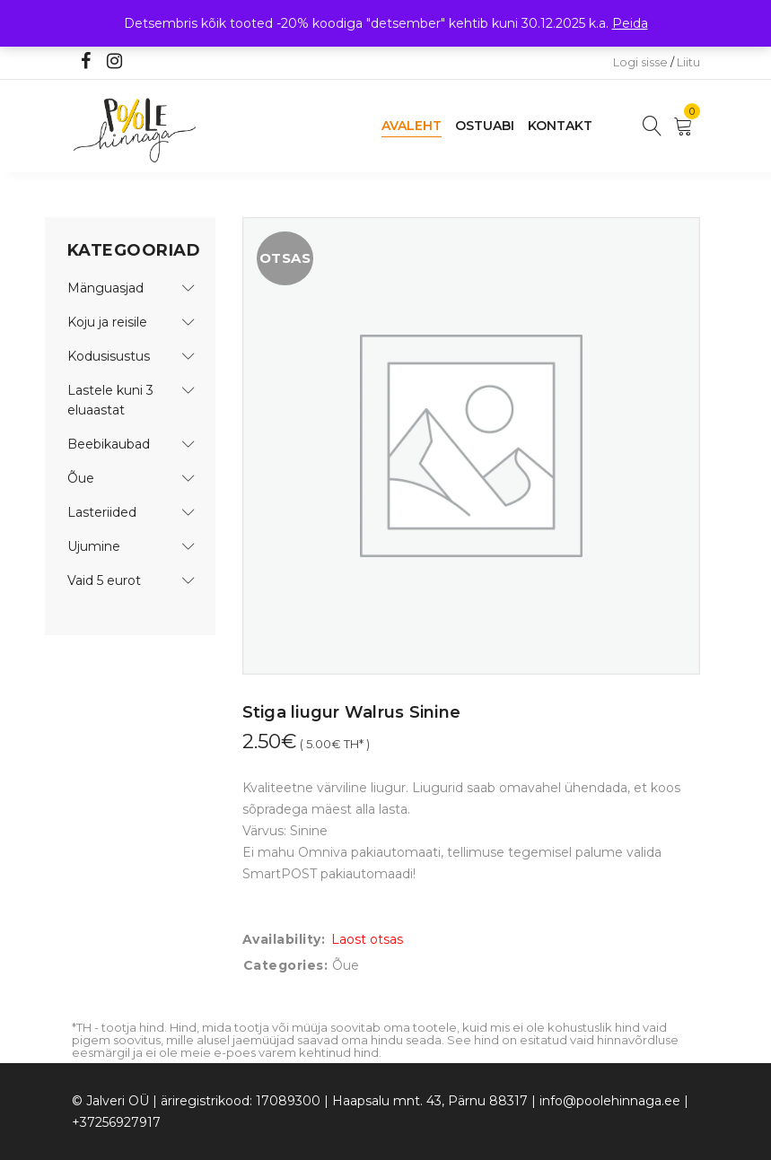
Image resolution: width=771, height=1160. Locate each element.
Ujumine (93, 546)
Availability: (284, 939)
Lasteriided (101, 512)
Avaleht (411, 126)
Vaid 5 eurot (104, 580)
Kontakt (560, 126)
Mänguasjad (105, 288)
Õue (80, 478)
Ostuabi (484, 126)
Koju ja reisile (107, 322)
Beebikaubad (108, 444)
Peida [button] (630, 23)
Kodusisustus (108, 356)
